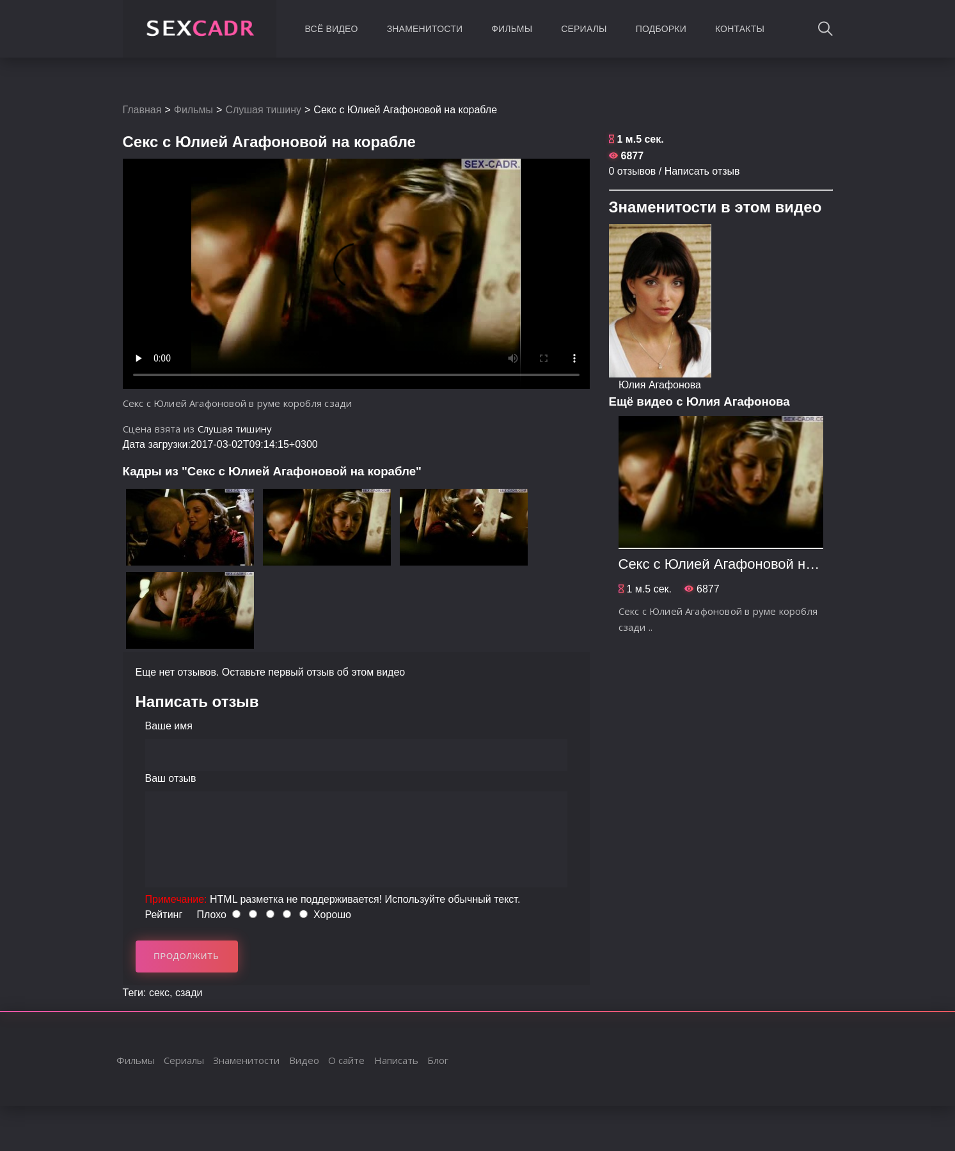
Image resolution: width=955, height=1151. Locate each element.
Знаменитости (425, 29)
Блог (437, 1060)
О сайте (346, 1060)
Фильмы (511, 29)
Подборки (661, 29)
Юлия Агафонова (660, 384)
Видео (304, 1060)
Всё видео (331, 29)
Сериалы (583, 29)
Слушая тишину (263, 109)
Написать (396, 1060)
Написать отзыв (702, 171)
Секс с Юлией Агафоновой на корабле (745, 564)
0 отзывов (632, 171)
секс (159, 992)
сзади (189, 992)
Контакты (739, 29)
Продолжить (186, 956)
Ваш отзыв (170, 778)
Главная (142, 109)
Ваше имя (169, 725)
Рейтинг (164, 914)
